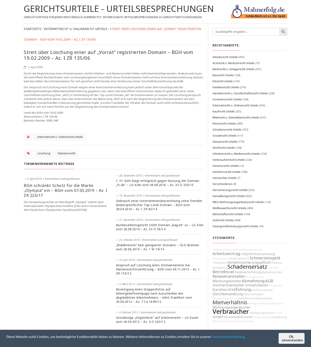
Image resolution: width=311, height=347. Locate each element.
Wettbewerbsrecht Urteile (229, 208)
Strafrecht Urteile (224, 148)
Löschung (44, 153)
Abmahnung (253, 280)
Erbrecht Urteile (223, 81)
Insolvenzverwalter (228, 285)
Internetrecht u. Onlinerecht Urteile (60, 137)
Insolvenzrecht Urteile (227, 99)
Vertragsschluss (255, 276)
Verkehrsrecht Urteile (227, 172)
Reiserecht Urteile (224, 123)
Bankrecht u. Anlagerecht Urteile (233, 69)
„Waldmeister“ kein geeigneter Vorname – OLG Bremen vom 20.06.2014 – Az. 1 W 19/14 (157, 247)
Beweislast (266, 298)
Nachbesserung (262, 290)
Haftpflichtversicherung (258, 254)
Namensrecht (66, 153)
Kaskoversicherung (248, 272)
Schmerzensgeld (265, 257)
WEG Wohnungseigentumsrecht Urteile (238, 202)
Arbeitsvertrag (226, 253)
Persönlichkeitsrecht (238, 317)
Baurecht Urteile (223, 75)
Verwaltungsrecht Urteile (229, 196)
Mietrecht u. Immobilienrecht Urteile (236, 117)
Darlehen (220, 289)
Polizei (278, 312)
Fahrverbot (254, 303)
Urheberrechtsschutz (241, 321)
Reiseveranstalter (229, 276)
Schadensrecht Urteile (227, 129)
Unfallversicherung (224, 249)
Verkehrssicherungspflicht (249, 262)
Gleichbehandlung (228, 294)
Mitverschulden (254, 294)
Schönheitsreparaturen (248, 249)
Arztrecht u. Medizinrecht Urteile (233, 63)
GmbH (218, 316)
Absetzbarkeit (220, 258)
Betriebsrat (223, 271)
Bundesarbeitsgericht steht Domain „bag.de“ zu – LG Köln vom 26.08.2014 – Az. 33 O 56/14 (160, 227)
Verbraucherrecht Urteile (229, 160)
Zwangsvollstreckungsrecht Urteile (235, 226)
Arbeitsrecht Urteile (225, 57)
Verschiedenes (222, 184)
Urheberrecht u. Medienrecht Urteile (236, 154)
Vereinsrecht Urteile (226, 166)
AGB (269, 280)
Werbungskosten (227, 281)
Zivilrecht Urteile (223, 220)
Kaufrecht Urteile (224, 111)
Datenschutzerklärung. (228, 336)
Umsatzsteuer (256, 285)
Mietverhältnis (230, 302)
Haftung (266, 303)
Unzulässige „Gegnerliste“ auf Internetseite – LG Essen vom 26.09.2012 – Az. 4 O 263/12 (157, 319)
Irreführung (239, 289)
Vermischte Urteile (224, 178)
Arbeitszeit (277, 303)
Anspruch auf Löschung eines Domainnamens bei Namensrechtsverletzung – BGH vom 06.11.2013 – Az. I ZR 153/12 (158, 269)
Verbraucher (231, 311)
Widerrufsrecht (239, 258)
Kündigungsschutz (262, 313)
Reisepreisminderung (225, 298)
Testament (220, 263)
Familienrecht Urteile (226, 87)
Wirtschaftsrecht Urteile (228, 214)
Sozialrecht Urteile (224, 135)
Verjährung (279, 317)
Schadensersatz (247, 266)
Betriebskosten (272, 272)
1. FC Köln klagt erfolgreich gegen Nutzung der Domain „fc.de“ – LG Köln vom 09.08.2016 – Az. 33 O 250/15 (157, 183)
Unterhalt (273, 267)
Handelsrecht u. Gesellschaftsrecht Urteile (240, 93)
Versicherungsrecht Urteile (230, 190)
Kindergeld (275, 285)
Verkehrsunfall (248, 298)
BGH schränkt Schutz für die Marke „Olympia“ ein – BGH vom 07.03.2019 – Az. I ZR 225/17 (65, 190)
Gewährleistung (262, 317)
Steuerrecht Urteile (225, 142)
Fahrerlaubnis (220, 321)
